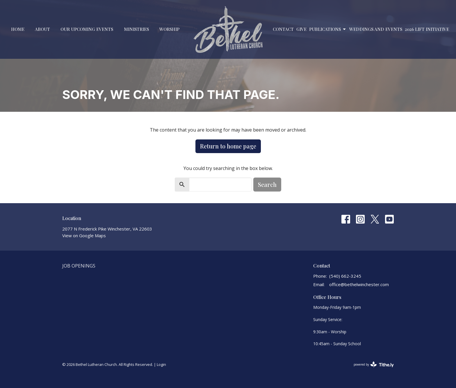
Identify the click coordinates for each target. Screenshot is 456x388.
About (42, 29)
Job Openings (78, 266)
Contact (283, 29)
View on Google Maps (84, 235)
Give (301, 29)
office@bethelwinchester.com (359, 284)
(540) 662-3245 (345, 276)
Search (267, 184)
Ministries (136, 29)
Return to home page (228, 146)
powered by (374, 364)
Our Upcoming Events (86, 29)
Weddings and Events (375, 29)
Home (17, 29)
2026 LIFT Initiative (427, 29)
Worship (169, 29)
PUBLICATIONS (328, 29)
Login (161, 364)
